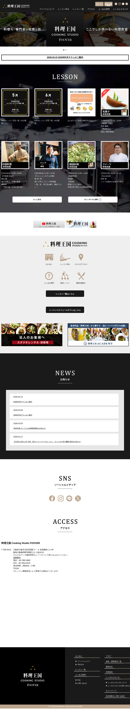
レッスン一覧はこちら (65, 295)
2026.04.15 (65, 57)
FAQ (79, 683)
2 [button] (66, 50)
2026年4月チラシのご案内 (22, 418)
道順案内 (17, 561)
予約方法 (80, 668)
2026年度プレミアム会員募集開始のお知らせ (29, 432)
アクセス (91, 9)
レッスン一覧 (78, 9)
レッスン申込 (63, 9)
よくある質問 (104, 9)
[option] (65, 29)
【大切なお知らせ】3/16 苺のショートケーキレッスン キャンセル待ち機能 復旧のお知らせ (47, 445)
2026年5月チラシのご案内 (22, 405)
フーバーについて (47, 9)
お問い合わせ (82, 687)
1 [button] (63, 50)
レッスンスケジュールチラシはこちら (65, 313)
